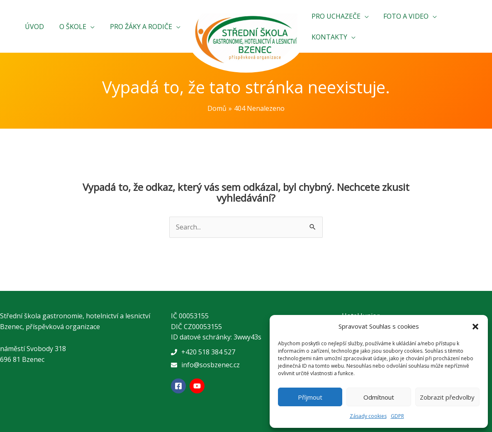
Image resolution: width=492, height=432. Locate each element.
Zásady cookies (368, 416)
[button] (475, 326)
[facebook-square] (179, 385)
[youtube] (198, 385)
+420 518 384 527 (208, 351)
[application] (93, 26)
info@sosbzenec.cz (210, 364)
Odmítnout (378, 397)
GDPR (397, 416)
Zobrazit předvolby (447, 397)
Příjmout (310, 397)
